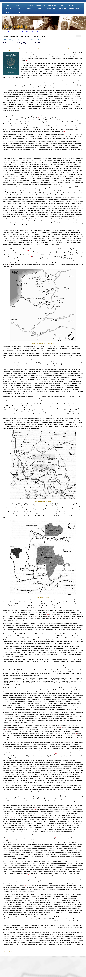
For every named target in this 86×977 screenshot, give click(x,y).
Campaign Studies (74, 8)
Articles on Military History (9, 31)
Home (7, 5)
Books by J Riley (40, 5)
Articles (29, 8)
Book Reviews (52, 5)
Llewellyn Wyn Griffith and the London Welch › (28, 31)
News (19, 8)
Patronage (30, 5)
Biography (19, 5)
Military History (63, 8)
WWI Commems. (73, 5)
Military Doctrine (51, 8)
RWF (62, 5)
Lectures (40, 8)
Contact (19, 12)
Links (7, 12)
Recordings (8, 8)
